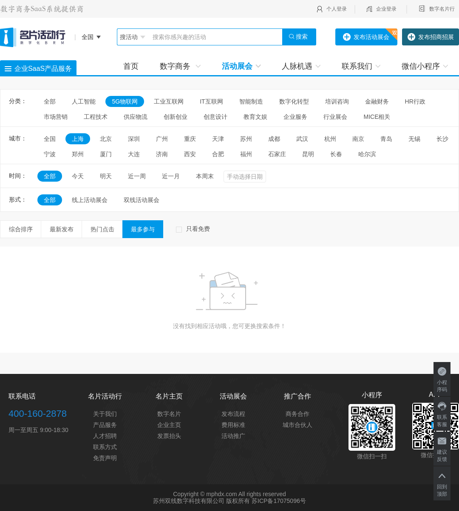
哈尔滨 (367, 154)
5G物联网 (125, 101)
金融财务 (377, 101)
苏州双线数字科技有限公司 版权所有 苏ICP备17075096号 (229, 500)
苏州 (246, 138)
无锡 (414, 138)
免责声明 (105, 458)
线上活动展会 (90, 200)
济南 (162, 154)
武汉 (302, 138)
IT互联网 (211, 101)
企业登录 (386, 9)
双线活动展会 (141, 200)
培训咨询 (337, 101)
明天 (106, 176)
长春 (336, 154)
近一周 (137, 176)
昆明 (308, 154)
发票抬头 (169, 435)
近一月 (171, 176)
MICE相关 (376, 116)
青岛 (386, 138)
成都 (274, 138)
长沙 (442, 138)
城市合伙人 (297, 424)
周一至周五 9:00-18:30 (38, 430)
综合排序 (21, 229)
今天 (78, 176)
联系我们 (361, 66)
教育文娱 (255, 116)
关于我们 (105, 413)
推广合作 (297, 396)
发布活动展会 (366, 37)
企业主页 (169, 424)
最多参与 (143, 229)
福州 (246, 154)
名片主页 (169, 396)
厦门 (106, 154)
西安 (190, 154)
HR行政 (418, 101)
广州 (162, 138)
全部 (50, 101)
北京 (106, 138)
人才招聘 (105, 435)
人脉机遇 (301, 66)
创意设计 (215, 116)
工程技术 (96, 116)
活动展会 (241, 66)
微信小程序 (425, 66)
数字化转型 (294, 101)
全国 (50, 138)
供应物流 (135, 116)
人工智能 (84, 101)
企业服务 (295, 116)
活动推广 (233, 435)
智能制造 (251, 101)
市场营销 (56, 116)
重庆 (190, 138)
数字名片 (169, 413)
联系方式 (105, 447)
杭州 (330, 138)
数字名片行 (442, 9)
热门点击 (102, 229)
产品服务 (105, 424)
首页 (131, 66)
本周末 (205, 176)
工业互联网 (169, 101)
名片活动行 (105, 396)
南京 (358, 138)
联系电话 (22, 396)
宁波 (50, 154)
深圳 (134, 138)
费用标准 (233, 424)
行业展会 (335, 116)
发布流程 (233, 413)
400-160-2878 (37, 413)
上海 (78, 138)
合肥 (218, 154)
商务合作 (297, 413)
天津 (218, 138)
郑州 (78, 154)
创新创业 (175, 116)
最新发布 (62, 229)
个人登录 (336, 9)
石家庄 (277, 154)
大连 (134, 154)
